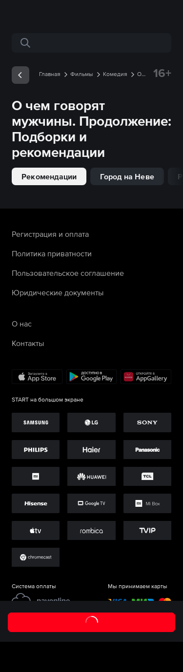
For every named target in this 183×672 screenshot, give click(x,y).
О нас (22, 323)
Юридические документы (57, 292)
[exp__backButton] (20, 75)
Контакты (28, 343)
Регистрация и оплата (50, 234)
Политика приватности (52, 253)
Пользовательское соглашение (68, 273)
